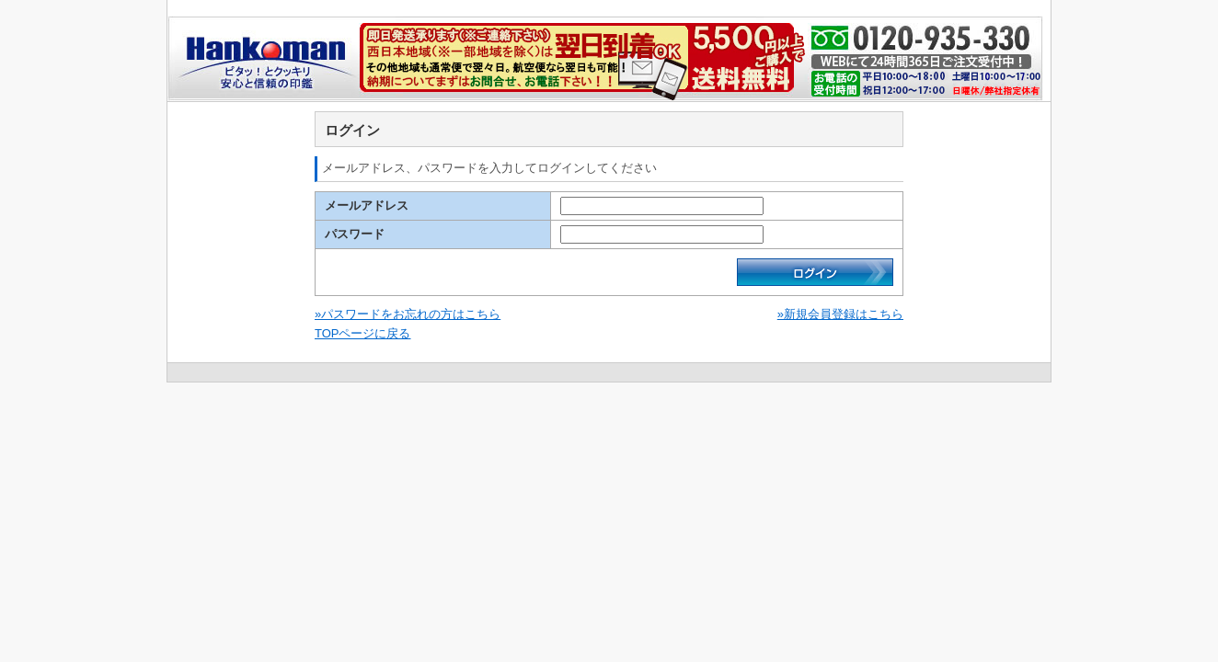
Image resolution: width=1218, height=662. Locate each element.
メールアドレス (366, 205)
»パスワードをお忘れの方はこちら (407, 314)
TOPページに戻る (363, 333)
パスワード (355, 234)
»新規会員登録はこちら (840, 314)
